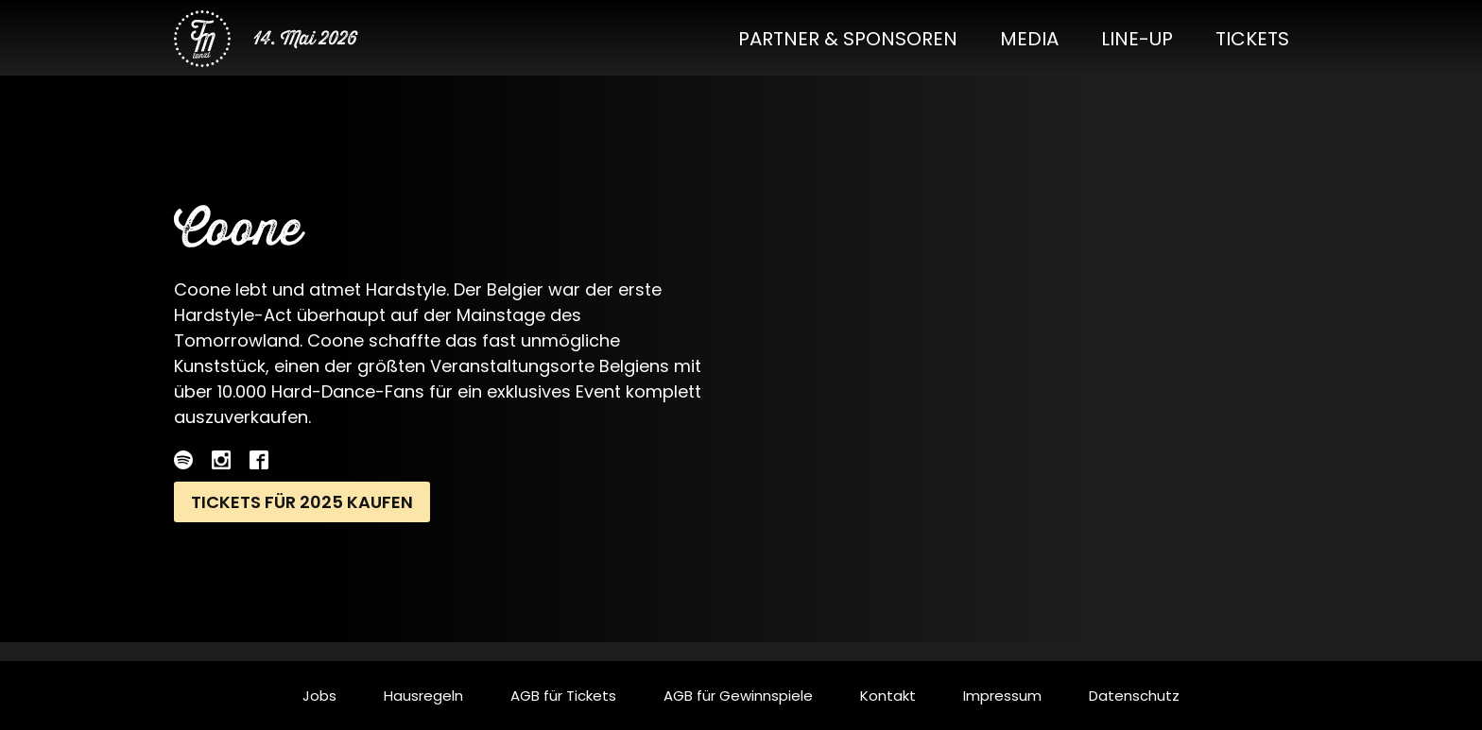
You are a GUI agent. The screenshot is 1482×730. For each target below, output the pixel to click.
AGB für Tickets (563, 695)
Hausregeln (423, 695)
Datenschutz (1134, 695)
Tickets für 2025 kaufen (302, 502)
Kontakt (888, 695)
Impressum (1002, 695)
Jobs (319, 695)
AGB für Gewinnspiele (738, 695)
